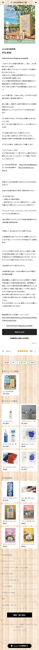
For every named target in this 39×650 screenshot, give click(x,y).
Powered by (19, 630)
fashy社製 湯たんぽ (9, 605)
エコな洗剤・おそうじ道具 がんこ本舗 (14, 567)
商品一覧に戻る (20, 615)
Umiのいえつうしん (8, 561)
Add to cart (19, 332)
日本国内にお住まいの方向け (19, 338)
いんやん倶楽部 (7, 586)
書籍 (3, 599)
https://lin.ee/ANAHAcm (28, 164)
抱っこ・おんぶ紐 (7, 574)
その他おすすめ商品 (8, 592)
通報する (34, 343)
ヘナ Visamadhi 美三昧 (10, 580)
